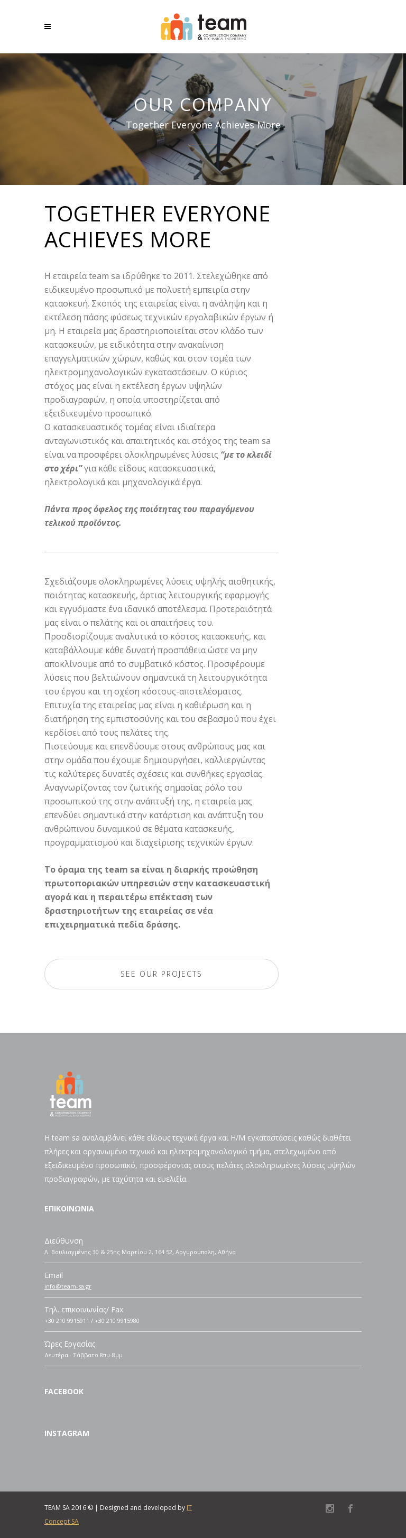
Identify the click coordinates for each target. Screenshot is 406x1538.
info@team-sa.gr (67, 1286)
